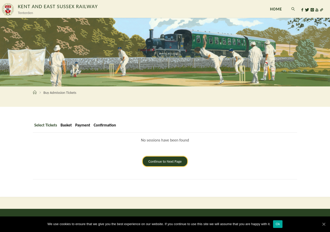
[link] (293, 9)
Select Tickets (45, 125)
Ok (278, 224)
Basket (66, 125)
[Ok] (323, 224)
